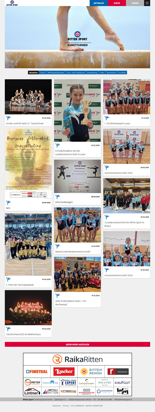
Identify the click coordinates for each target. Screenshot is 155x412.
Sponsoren (111, 72)
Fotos (42, 72)
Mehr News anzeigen (77, 344)
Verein (135, 3)
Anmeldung (92, 72)
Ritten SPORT (12, 3)
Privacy (66, 406)
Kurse (117, 3)
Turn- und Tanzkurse (76, 72)
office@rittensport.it (123, 399)
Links (102, 72)
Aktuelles (99, 3)
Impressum (56, 406)
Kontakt (122, 72)
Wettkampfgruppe (56, 72)
